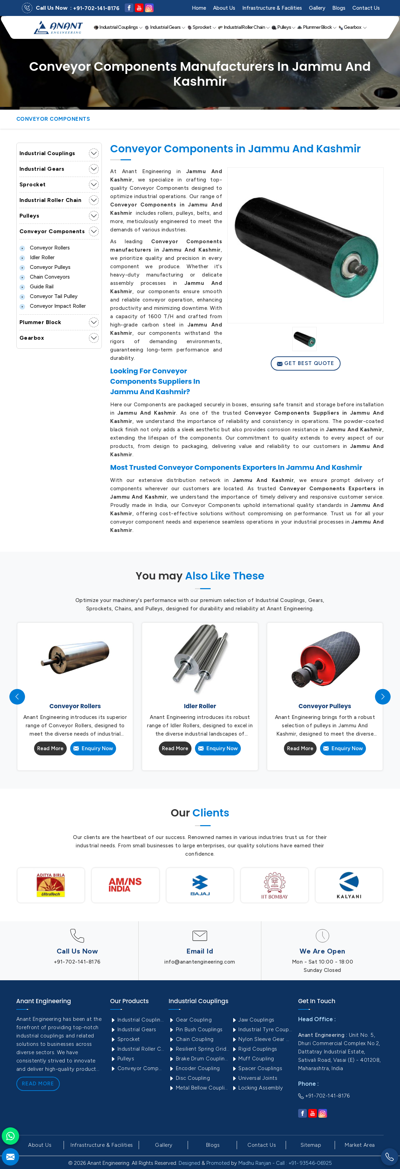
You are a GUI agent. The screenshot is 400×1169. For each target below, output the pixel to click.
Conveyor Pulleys (45, 267)
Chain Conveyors (44, 277)
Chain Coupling (191, 1039)
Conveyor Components (52, 231)
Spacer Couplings (257, 1068)
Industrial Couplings (118, 27)
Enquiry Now (93, 748)
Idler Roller (37, 257)
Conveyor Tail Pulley (48, 296)
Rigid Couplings (254, 1049)
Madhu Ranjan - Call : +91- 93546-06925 (285, 1163)
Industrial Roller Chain (244, 27)
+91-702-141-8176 (96, 8)
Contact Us (366, 8)
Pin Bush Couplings (196, 1029)
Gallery (317, 8)
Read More (50, 748)
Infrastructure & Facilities (272, 8)
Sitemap (311, 1145)
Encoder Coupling (194, 1068)
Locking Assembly (257, 1088)
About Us (224, 8)
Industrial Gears (165, 27)
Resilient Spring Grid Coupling (199, 1049)
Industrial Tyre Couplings (262, 1029)
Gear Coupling (190, 1020)
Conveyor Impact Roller (52, 306)
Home (199, 8)
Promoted (218, 1163)
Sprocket (202, 27)
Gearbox (352, 27)
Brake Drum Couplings (199, 1059)
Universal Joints (254, 1078)
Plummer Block (316, 27)
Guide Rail (36, 286)
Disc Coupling (189, 1078)
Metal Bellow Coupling (199, 1088)
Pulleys (283, 27)
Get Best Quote (305, 363)
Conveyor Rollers (44, 248)
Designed (189, 1163)
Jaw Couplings (253, 1020)
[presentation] (17, 696)
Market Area (360, 1145)
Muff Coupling (252, 1059)
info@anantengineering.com (199, 962)
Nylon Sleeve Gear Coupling (262, 1039)
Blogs (338, 8)
